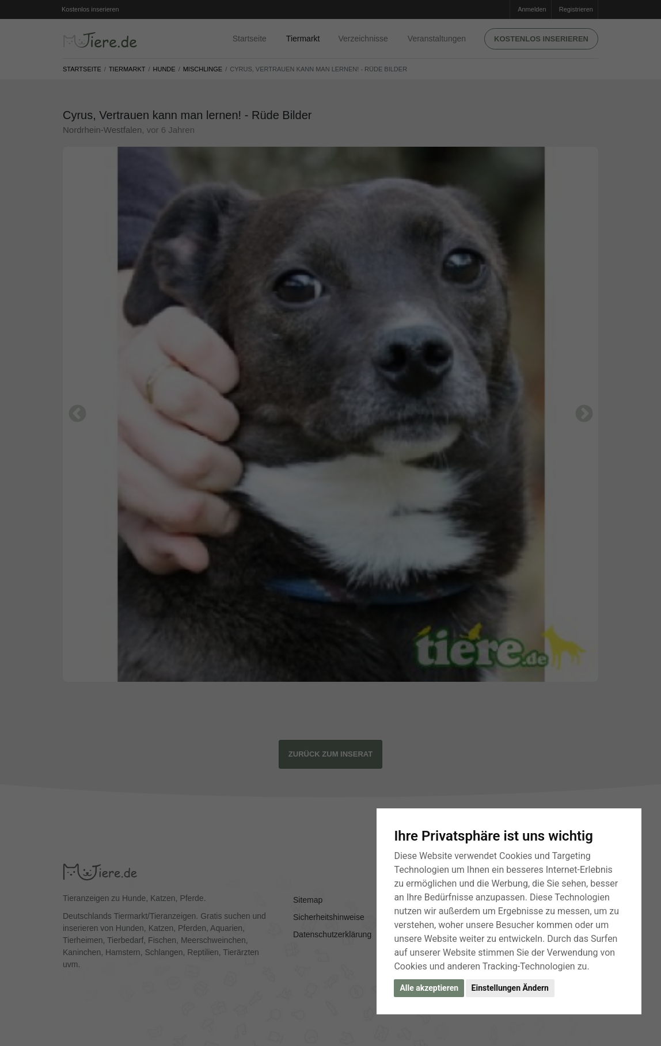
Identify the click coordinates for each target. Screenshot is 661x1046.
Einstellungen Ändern (510, 987)
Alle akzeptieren (429, 987)
